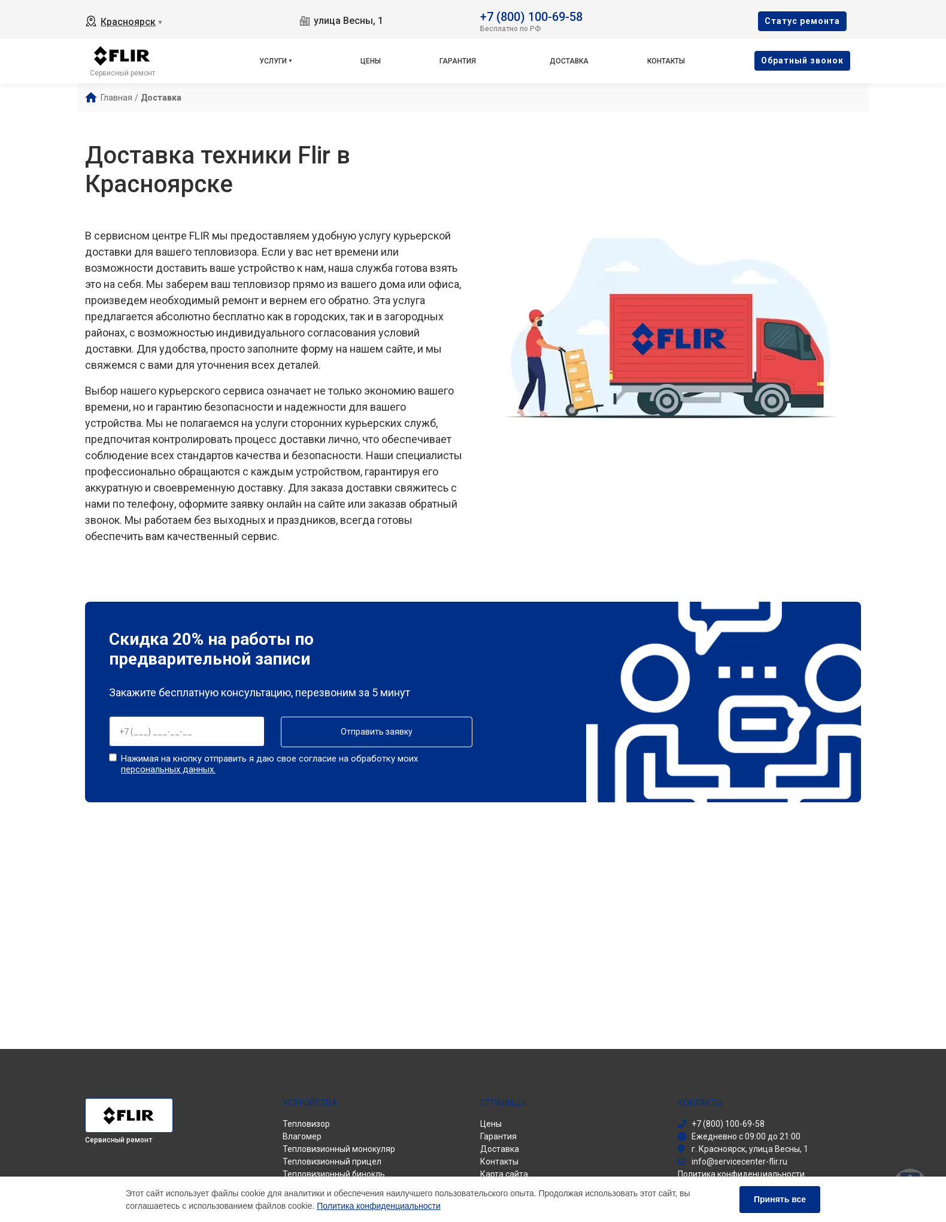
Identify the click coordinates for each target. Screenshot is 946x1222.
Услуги (273, 61)
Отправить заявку (359, 731)
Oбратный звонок (802, 60)
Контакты (666, 61)
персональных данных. (168, 768)
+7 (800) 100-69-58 (531, 16)
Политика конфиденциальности (379, 1206)
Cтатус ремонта (802, 21)
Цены (370, 61)
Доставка (569, 61)
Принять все (780, 1199)
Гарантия (457, 61)
